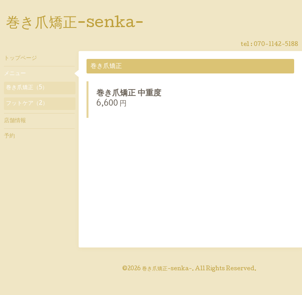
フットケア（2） (27, 104)
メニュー (15, 74)
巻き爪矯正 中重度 (128, 94)
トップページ (20, 58)
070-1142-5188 (276, 45)
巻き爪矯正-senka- (75, 24)
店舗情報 (15, 121)
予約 (9, 136)
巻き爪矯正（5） (27, 88)
